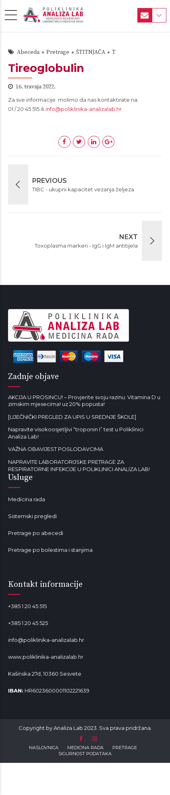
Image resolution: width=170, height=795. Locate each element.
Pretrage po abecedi (35, 533)
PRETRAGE (124, 747)
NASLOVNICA (43, 747)
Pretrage (57, 52)
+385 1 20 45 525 (28, 623)
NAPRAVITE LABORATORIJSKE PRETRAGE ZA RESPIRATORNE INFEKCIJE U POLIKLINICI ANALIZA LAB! (79, 465)
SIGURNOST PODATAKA (85, 753)
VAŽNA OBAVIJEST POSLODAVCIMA (55, 449)
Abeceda (28, 52)
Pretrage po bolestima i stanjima (50, 550)
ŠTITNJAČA (90, 52)
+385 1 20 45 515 (27, 606)
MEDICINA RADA (85, 747)
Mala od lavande (29, 566)
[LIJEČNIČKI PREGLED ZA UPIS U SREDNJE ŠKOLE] (72, 417)
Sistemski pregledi (32, 516)
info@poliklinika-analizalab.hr (84, 109)
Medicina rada (26, 499)
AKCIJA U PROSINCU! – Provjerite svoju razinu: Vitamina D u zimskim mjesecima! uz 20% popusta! (84, 401)
